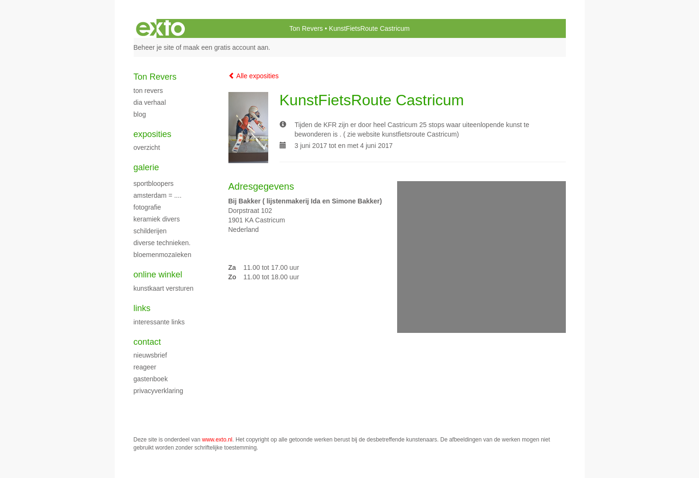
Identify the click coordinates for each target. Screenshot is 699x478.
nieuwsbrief (150, 355)
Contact (147, 342)
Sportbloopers (154, 183)
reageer (145, 367)
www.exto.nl (217, 439)
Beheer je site (154, 47)
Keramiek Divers (157, 219)
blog (140, 114)
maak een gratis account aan (226, 47)
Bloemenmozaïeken (162, 254)
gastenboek (151, 379)
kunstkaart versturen (164, 288)
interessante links (159, 322)
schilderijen (150, 231)
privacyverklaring (158, 391)
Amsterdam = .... (158, 195)
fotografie (147, 207)
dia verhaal (150, 102)
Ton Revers (306, 28)
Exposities (153, 134)
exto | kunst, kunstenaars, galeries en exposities (160, 28)
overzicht (147, 147)
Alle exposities (253, 76)
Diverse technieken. (162, 243)
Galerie (146, 167)
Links (142, 308)
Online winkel (158, 274)
